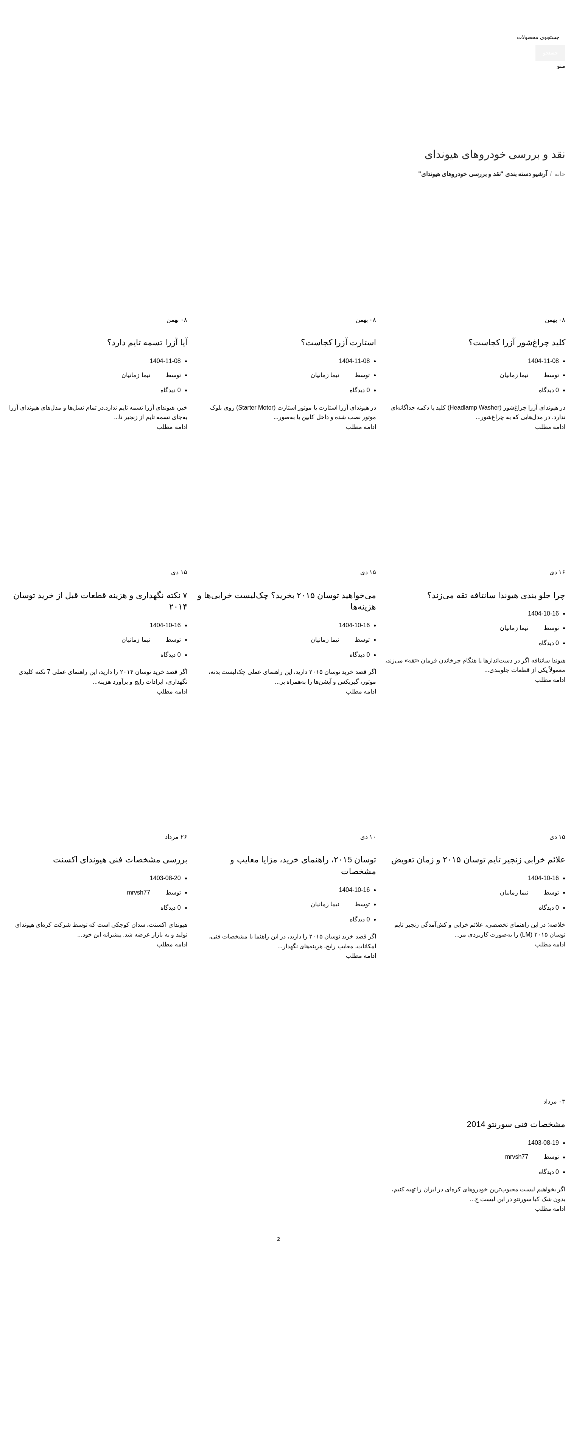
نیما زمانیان (514, 375)
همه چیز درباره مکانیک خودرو (237, 582)
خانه (560, 174)
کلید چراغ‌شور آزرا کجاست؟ (516, 342)
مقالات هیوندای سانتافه (492, 582)
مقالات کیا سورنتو (544, 1110)
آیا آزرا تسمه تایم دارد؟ (147, 342)
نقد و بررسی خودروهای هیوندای (444, 329)
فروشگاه (173, 1323)
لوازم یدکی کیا (167, 1351)
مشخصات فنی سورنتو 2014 (516, 1124)
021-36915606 (450, 1358)
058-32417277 (355, 1358)
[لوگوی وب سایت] (537, 14)
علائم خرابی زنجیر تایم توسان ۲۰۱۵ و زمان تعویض (478, 859)
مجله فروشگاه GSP (159, 1309)
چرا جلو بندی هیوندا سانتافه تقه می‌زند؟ (496, 595)
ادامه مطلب (550, 427)
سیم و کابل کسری (161, 1380)
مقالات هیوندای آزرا (496, 329)
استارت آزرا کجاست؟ (338, 342)
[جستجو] (285, 37)
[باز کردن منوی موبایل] (561, 65)
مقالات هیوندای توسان (352, 582)
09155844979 (356, 1372)
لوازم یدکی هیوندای (161, 1365)
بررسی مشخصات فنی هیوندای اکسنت (120, 859)
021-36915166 (450, 1372)
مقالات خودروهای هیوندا (539, 329)
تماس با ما (171, 1337)
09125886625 (451, 1386)
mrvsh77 (138, 892)
